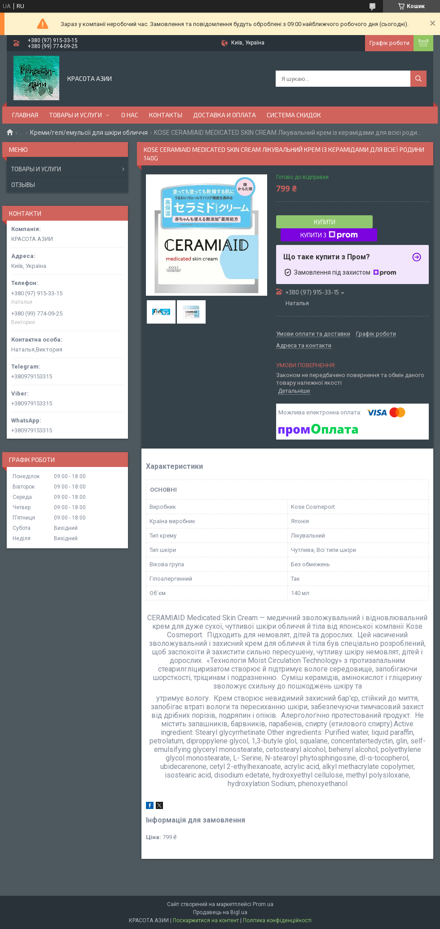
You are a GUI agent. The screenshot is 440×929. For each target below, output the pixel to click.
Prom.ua (263, 904)
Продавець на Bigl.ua (220, 912)
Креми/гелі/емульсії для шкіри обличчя (89, 132)
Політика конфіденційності (277, 920)
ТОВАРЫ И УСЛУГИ (75, 115)
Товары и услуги (36, 169)
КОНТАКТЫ (165, 115)
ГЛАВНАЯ (25, 115)
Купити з (329, 235)
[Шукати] (418, 79)
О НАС (129, 115)
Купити (324, 222)
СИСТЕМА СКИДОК (294, 115)
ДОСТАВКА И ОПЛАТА (224, 115)
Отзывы (23, 184)
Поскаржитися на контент (206, 920)
